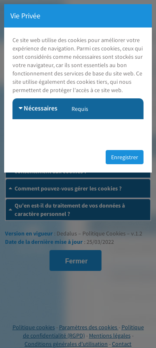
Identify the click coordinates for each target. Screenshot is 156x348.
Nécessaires (38, 108)
